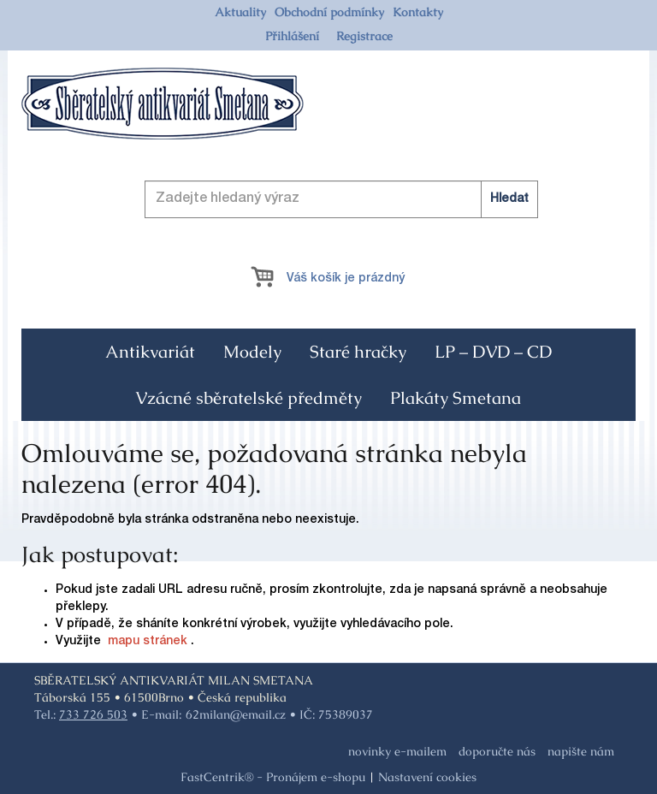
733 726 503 (93, 714)
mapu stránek (147, 642)
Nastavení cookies (427, 777)
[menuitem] (240, 12)
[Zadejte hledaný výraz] (341, 199)
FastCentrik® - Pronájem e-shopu (273, 777)
